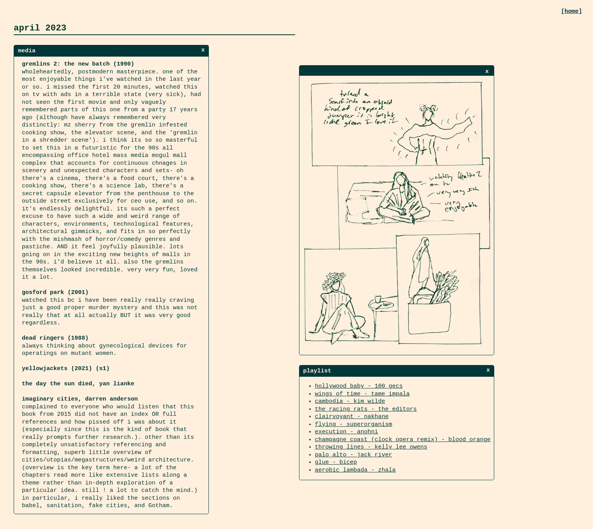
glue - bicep (336, 461)
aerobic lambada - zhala (355, 469)
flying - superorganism (353, 423)
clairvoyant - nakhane (352, 416)
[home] (571, 11)
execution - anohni (346, 431)
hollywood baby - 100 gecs (359, 385)
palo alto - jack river (353, 454)
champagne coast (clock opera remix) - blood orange (403, 439)
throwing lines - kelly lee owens (371, 446)
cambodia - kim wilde (350, 400)
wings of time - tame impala (362, 393)
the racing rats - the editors (366, 408)
